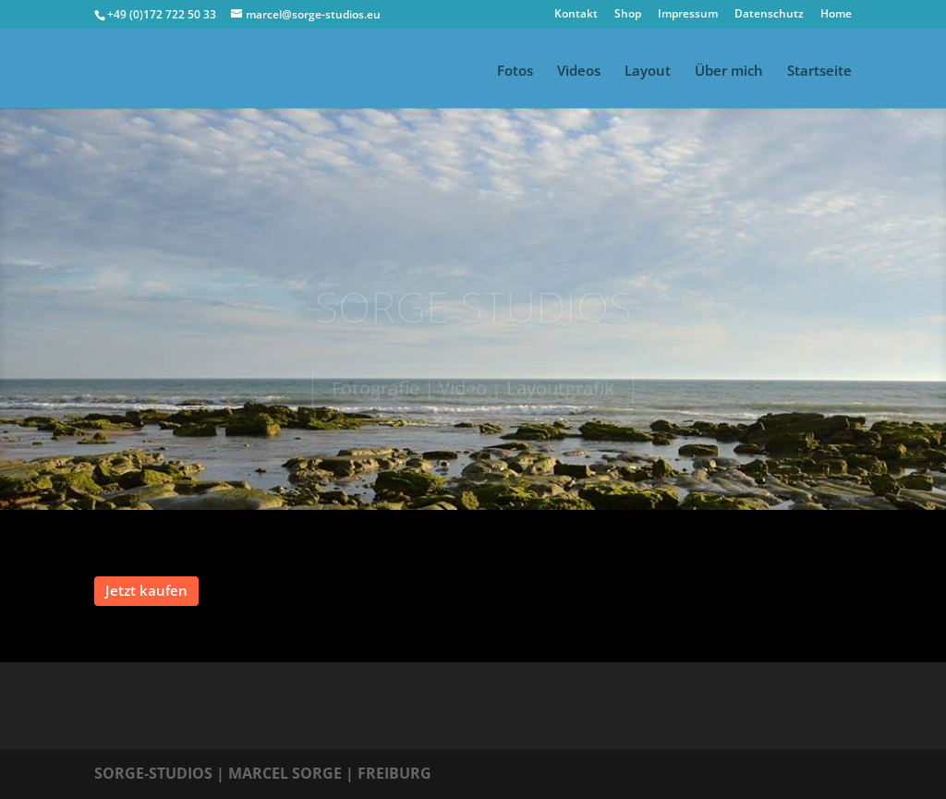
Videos (578, 71)
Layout (648, 71)
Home (836, 14)
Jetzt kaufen (146, 590)
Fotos (515, 71)
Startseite (819, 71)
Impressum (688, 14)
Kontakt (576, 14)
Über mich (729, 71)
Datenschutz (769, 14)
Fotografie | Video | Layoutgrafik (473, 391)
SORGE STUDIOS (473, 309)
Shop (627, 14)
